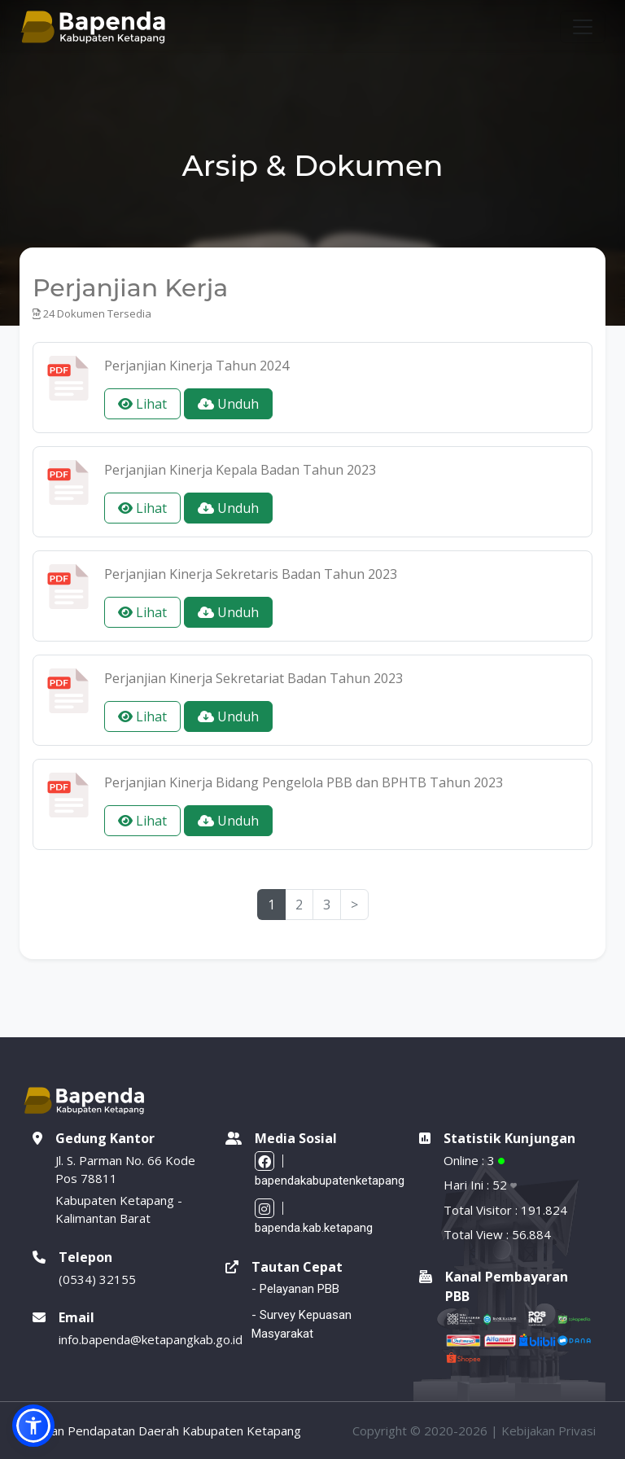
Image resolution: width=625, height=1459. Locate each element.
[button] (33, 1426)
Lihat (142, 404)
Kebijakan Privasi (548, 1430)
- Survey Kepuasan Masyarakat (301, 1324)
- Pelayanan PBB (295, 1289)
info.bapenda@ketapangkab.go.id (151, 1339)
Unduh (228, 404)
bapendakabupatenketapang (329, 1170)
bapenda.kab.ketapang (314, 1217)
